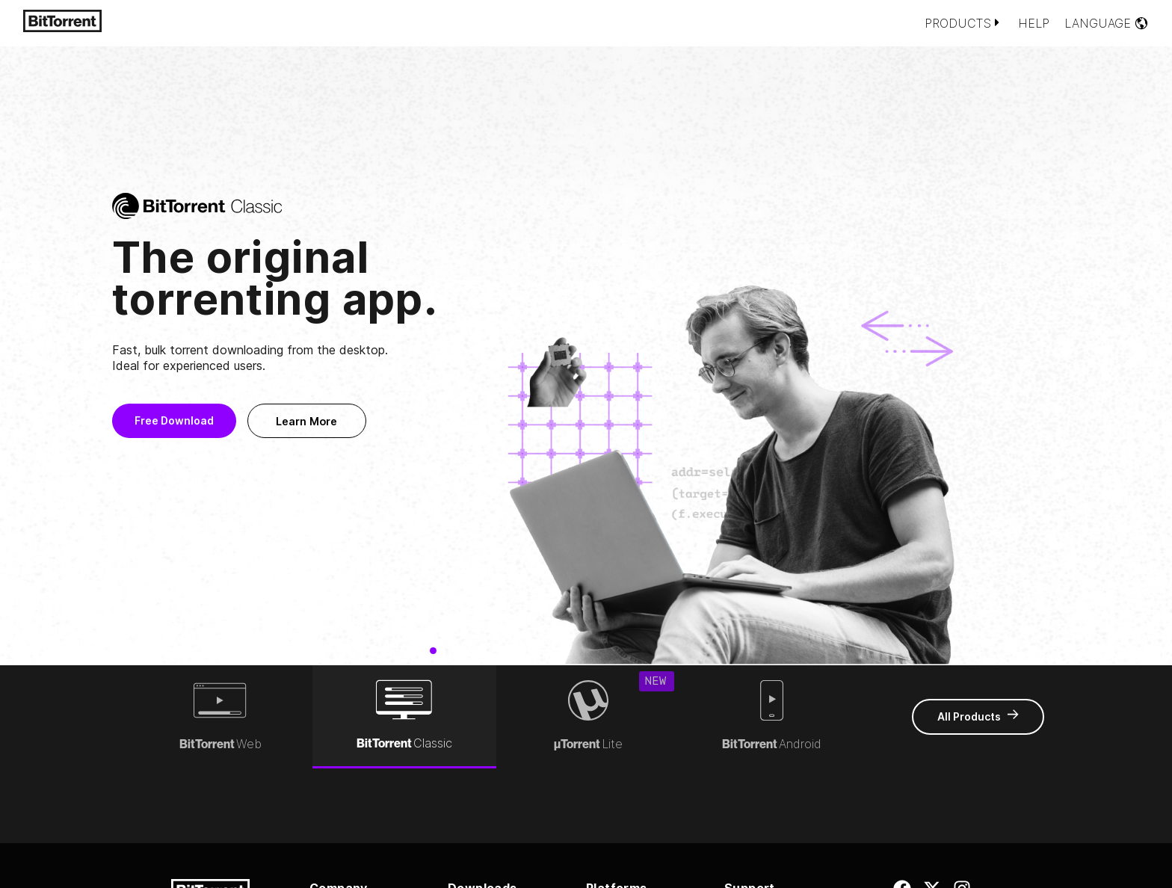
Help (1033, 23)
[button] (35, 352)
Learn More (352, 421)
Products (964, 23)
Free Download (219, 420)
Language (1106, 23)
